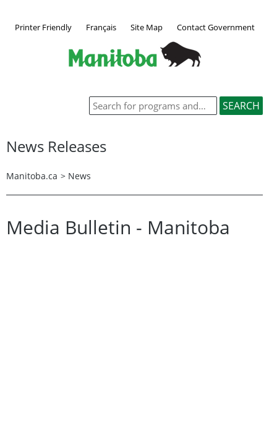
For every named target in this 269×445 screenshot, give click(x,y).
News (79, 176)
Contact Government (216, 27)
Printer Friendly (43, 27)
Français (101, 27)
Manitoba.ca (32, 176)
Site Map (146, 27)
